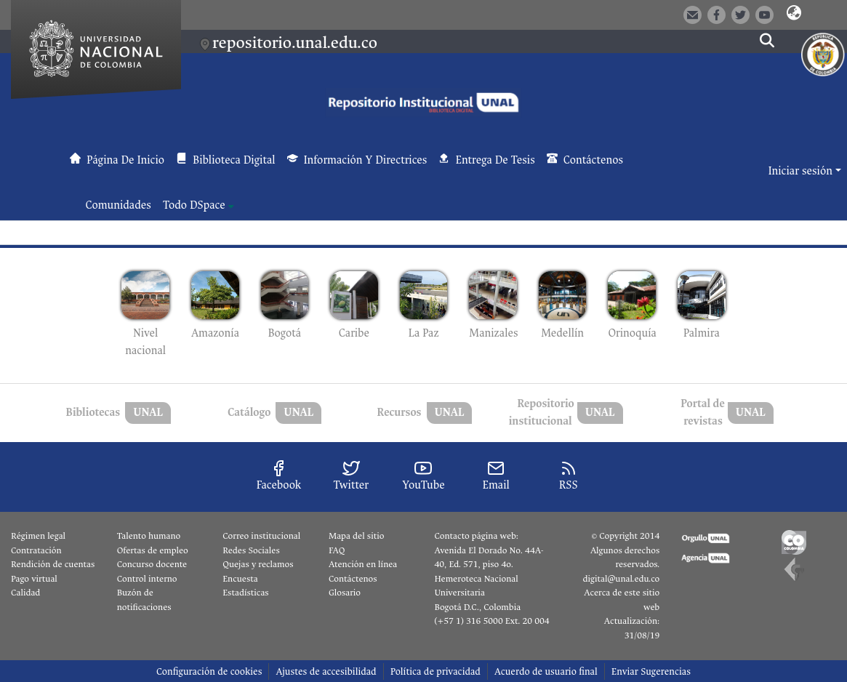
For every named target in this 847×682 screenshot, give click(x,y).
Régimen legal (38, 536)
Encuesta (240, 579)
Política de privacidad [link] (435, 671)
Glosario (345, 592)
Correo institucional (261, 536)
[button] (794, 14)
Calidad (25, 592)
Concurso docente (152, 564)
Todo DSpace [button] (194, 205)
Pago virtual (34, 579)
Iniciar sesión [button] (801, 171)
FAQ (337, 550)
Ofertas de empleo (152, 550)
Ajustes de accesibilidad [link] (326, 671)
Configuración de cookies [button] (209, 671)
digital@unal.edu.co (620, 579)
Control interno (147, 579)
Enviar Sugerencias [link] (651, 671)
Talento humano (149, 536)
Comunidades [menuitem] (118, 205)
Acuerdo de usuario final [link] (546, 671)
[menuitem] (198, 205)
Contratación (36, 550)
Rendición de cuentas (53, 564)
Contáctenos (353, 579)
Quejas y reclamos (257, 564)
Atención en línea (363, 564)
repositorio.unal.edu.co (294, 42)
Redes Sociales (250, 550)
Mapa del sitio (356, 536)
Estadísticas (245, 592)
